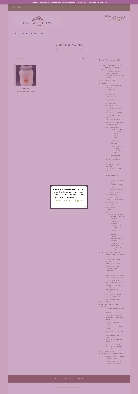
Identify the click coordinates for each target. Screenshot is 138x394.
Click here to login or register (67, 200)
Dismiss (104, 2)
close (85, 205)
